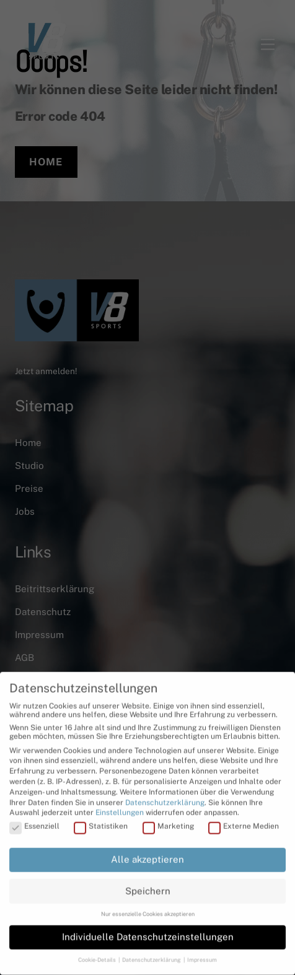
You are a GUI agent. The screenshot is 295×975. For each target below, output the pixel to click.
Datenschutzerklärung (165, 798)
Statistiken (101, 822)
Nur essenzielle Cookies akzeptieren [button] (148, 910)
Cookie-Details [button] (97, 956)
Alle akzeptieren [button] (147, 855)
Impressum (202, 956)
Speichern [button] (147, 886)
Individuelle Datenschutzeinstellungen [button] (148, 933)
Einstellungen (119, 809)
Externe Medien (243, 822)
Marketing (168, 822)
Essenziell (34, 822)
